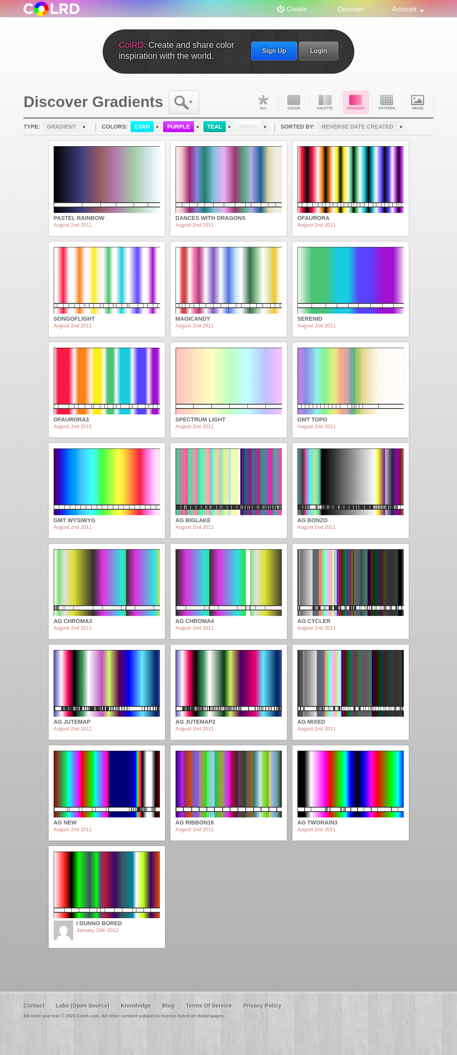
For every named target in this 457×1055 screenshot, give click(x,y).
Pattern (387, 102)
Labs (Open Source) (82, 1005)
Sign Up (274, 50)
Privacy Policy (262, 1005)
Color (294, 102)
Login (318, 50)
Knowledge (136, 1005)
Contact (34, 1005)
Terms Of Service (209, 1005)
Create (297, 9)
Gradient (356, 102)
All (263, 102)
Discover (350, 9)
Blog (168, 1005)
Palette (325, 102)
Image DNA (417, 102)
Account (404, 9)
